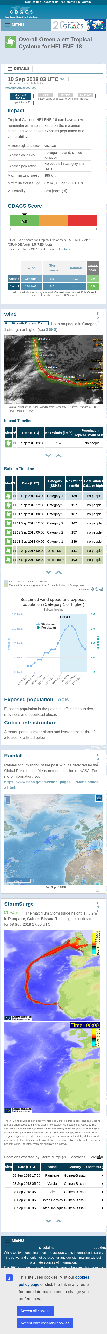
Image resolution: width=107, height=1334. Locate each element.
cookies (100, 1248)
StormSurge (19, 904)
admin (86, 1)
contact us (51, 1)
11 (14, 443)
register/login (70, 1)
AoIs (63, 699)
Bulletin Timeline (19, 469)
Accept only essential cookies (45, 1323)
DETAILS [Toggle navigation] (18, 69)
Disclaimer (47, 1248)
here (67, 249)
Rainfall (76, 268)
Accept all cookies (35, 1311)
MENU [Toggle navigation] (14, 25)
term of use (33, 1)
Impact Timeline (18, 421)
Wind (31, 268)
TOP (98, 318)
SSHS (51, 330)
